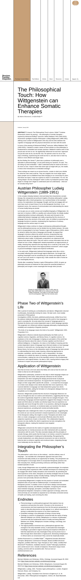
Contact (67, 79)
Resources (58, 79)
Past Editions (35, 79)
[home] (8, 40)
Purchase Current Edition (22, 79)
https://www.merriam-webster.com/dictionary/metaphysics (43, 566)
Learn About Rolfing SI (75, 3)
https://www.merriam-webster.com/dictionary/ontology (38, 561)
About (51, 79)
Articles (44, 79)
